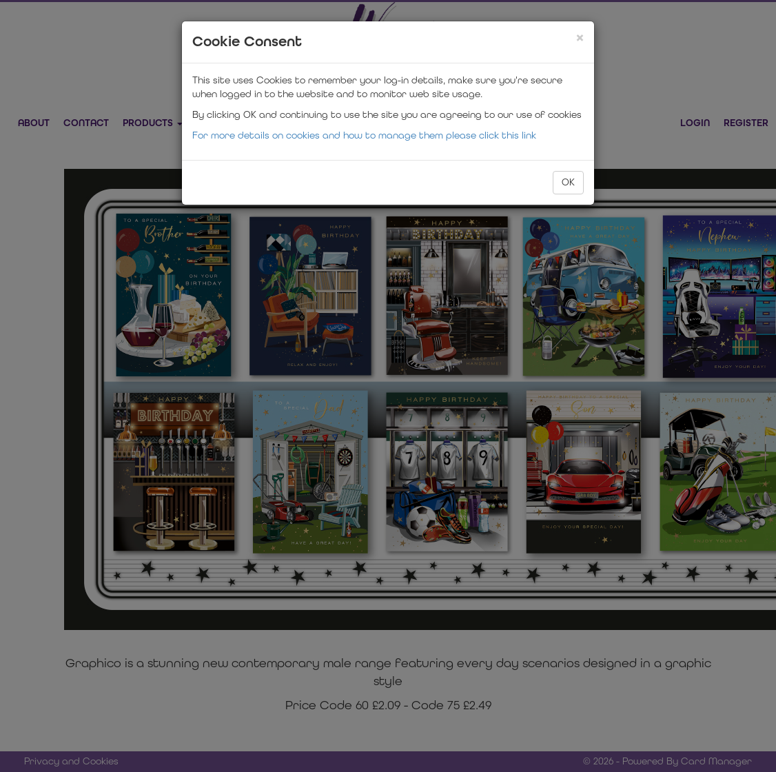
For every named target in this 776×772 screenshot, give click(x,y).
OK (568, 182)
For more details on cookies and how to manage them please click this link (364, 135)
